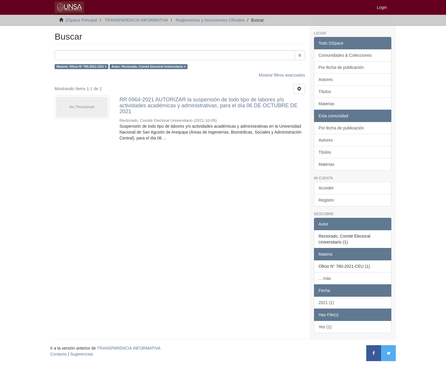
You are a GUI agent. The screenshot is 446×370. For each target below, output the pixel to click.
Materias (327, 103)
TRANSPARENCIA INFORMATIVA (136, 20)
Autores (326, 79)
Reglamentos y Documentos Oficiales (210, 20)
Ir (300, 55)
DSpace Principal (81, 20)
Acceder (326, 188)
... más (325, 278)
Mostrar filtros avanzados (282, 75)
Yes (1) (325, 326)
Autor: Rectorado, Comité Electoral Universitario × (148, 66)
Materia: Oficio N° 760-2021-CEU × (81, 66)
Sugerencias (81, 354)
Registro (326, 200)
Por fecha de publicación (341, 67)
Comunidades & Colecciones (345, 55)
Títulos (325, 91)
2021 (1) (326, 302)
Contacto (58, 354)
